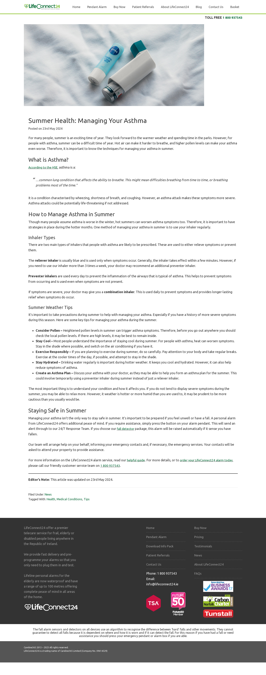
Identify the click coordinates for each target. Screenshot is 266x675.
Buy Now (201, 528)
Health (51, 499)
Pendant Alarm (157, 537)
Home (150, 528)
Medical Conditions (69, 499)
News (48, 494)
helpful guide (136, 460)
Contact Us (154, 564)
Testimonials (203, 546)
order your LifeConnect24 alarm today (209, 460)
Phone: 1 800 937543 (161, 573)
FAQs (198, 573)
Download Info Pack (161, 546)
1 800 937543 (232, 17)
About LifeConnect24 (210, 564)
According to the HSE (44, 167)
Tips (87, 499)
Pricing (199, 537)
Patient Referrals (158, 555)
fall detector (126, 428)
